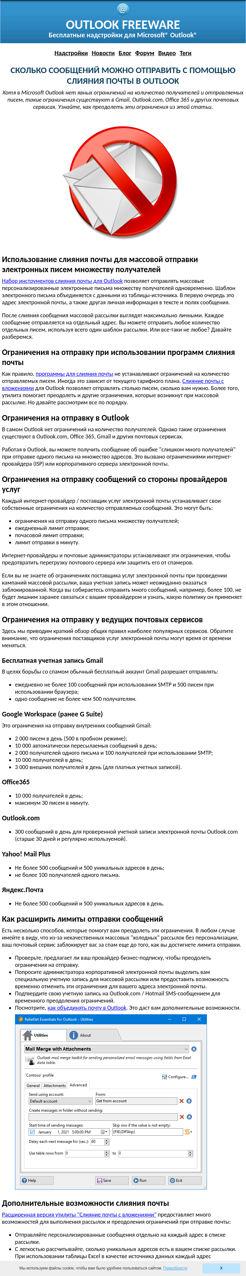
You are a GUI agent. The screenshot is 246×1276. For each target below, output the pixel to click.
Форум (145, 53)
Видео (167, 53)
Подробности (175, 1268)
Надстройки (71, 53)
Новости (103, 53)
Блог (125, 53)
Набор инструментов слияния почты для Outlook (62, 280)
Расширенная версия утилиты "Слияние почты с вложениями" (79, 1214)
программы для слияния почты (74, 373)
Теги (185, 53)
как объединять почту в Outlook (87, 1007)
